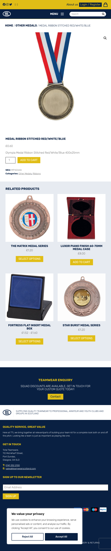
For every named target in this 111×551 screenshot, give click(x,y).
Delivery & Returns (88, 542)
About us (72, 4)
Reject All (27, 536)
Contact (55, 396)
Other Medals (26, 25)
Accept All (61, 536)
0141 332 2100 (13, 465)
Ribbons (37, 173)
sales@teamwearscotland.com (21, 468)
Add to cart (29, 160)
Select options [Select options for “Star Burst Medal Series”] (81, 338)
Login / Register (90, 4)
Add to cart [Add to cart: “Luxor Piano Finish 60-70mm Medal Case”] (81, 262)
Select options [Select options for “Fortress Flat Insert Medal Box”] (29, 341)
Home (9, 25)
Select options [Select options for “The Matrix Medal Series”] (29, 258)
